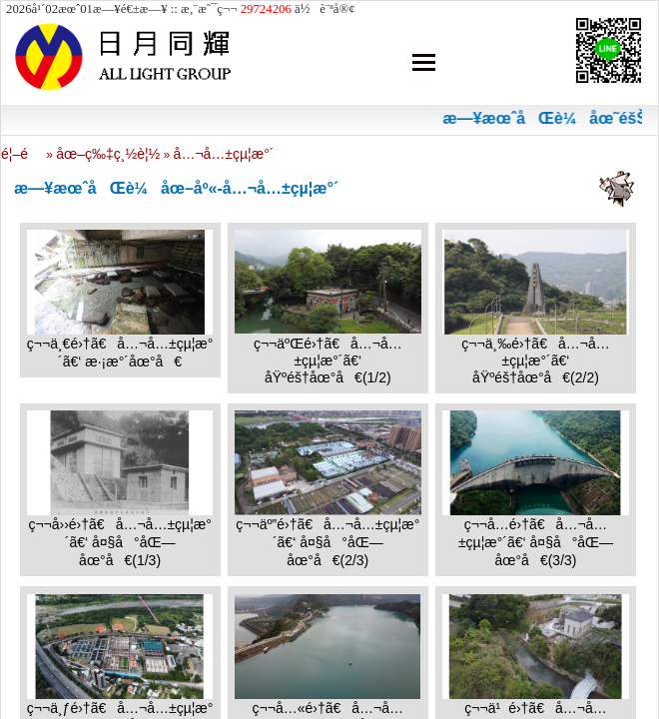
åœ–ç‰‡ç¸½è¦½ (108, 154)
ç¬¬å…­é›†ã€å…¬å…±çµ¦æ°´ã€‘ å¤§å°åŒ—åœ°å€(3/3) (535, 542)
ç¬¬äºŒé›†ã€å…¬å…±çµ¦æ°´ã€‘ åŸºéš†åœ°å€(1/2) (328, 360)
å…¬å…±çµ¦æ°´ (224, 154)
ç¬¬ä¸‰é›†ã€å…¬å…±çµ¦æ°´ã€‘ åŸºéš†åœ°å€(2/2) (535, 360)
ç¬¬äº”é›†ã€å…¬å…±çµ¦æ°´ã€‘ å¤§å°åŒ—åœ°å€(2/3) (327, 542)
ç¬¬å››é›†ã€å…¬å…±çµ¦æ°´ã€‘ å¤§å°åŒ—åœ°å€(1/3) (119, 542)
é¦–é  (22, 154)
